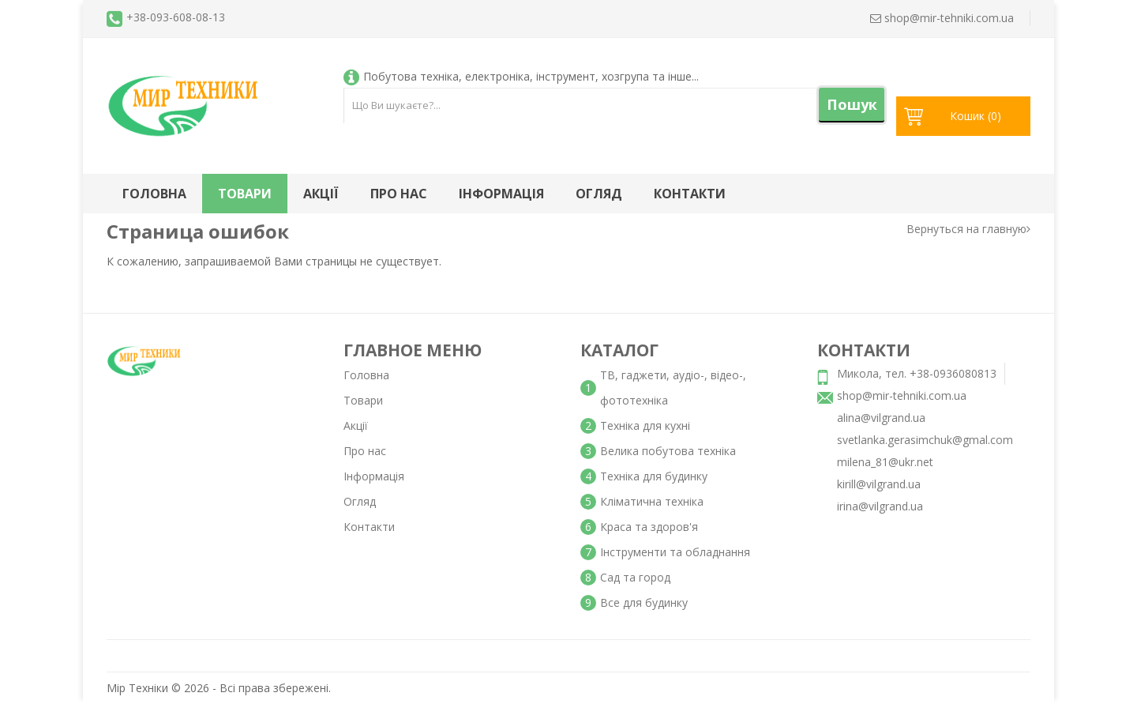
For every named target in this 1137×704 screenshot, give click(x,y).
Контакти (690, 193)
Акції (321, 193)
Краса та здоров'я (649, 526)
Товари (245, 193)
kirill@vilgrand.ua (879, 483)
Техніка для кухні (645, 425)
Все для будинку (644, 602)
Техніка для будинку (653, 476)
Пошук (852, 104)
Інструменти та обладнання (675, 551)
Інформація (501, 193)
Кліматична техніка (652, 501)
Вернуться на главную (968, 228)
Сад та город (635, 577)
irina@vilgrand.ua (880, 506)
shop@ (942, 17)
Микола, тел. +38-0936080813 (916, 373)
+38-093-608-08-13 (175, 16)
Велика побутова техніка (668, 450)
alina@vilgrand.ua (881, 417)
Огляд (599, 193)
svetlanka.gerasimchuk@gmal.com (925, 439)
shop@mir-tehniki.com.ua (901, 395)
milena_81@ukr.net (885, 461)
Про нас (398, 193)
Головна (154, 193)
